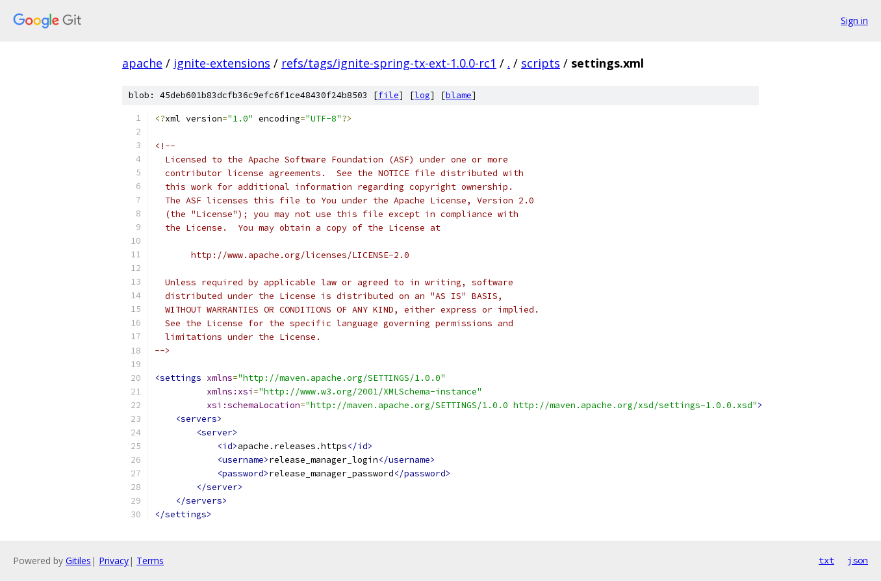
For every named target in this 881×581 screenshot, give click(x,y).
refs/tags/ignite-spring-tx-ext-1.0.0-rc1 (388, 63)
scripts (540, 63)
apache (142, 63)
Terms (150, 560)
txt (826, 560)
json (857, 560)
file (388, 95)
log (422, 95)
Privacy (114, 560)
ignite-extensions (221, 63)
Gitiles (78, 560)
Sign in (854, 20)
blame (459, 95)
